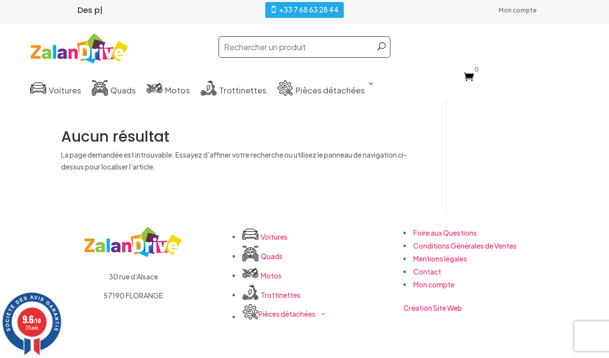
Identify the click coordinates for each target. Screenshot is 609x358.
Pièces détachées (330, 90)
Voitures (65, 90)
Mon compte (517, 10)
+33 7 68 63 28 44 (309, 9)
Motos (177, 90)
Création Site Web (432, 307)
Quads (123, 90)
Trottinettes (242, 90)
